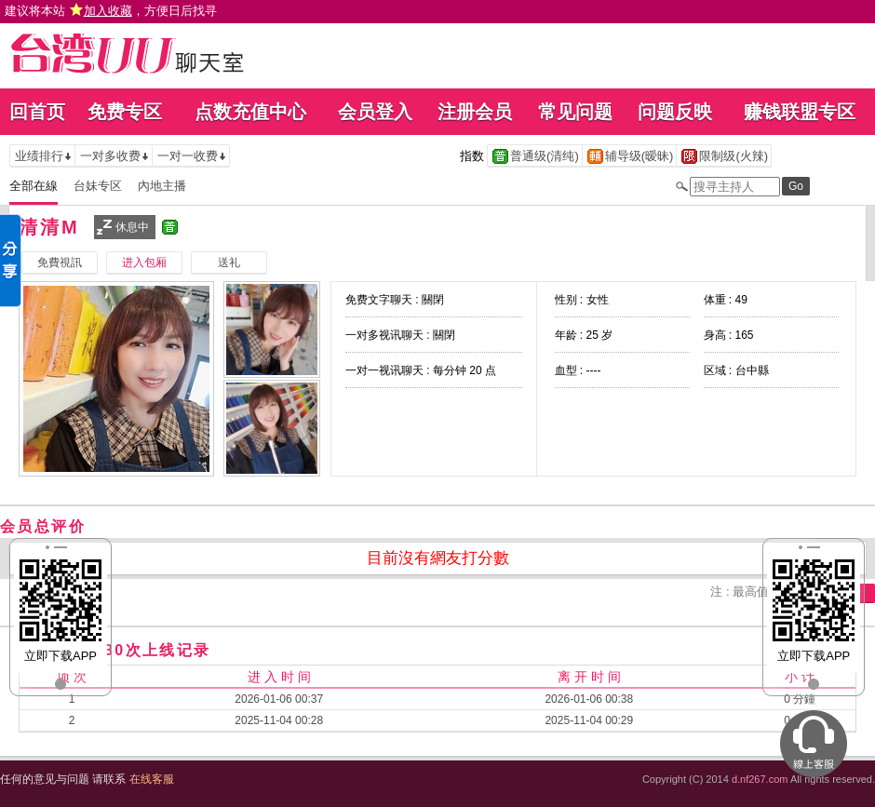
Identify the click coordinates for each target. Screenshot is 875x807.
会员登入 (375, 111)
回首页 (37, 111)
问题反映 (675, 111)
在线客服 (151, 779)
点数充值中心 (250, 111)
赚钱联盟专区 (799, 111)
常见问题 (575, 111)
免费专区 (125, 111)
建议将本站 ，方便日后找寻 (111, 11)
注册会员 (475, 111)
